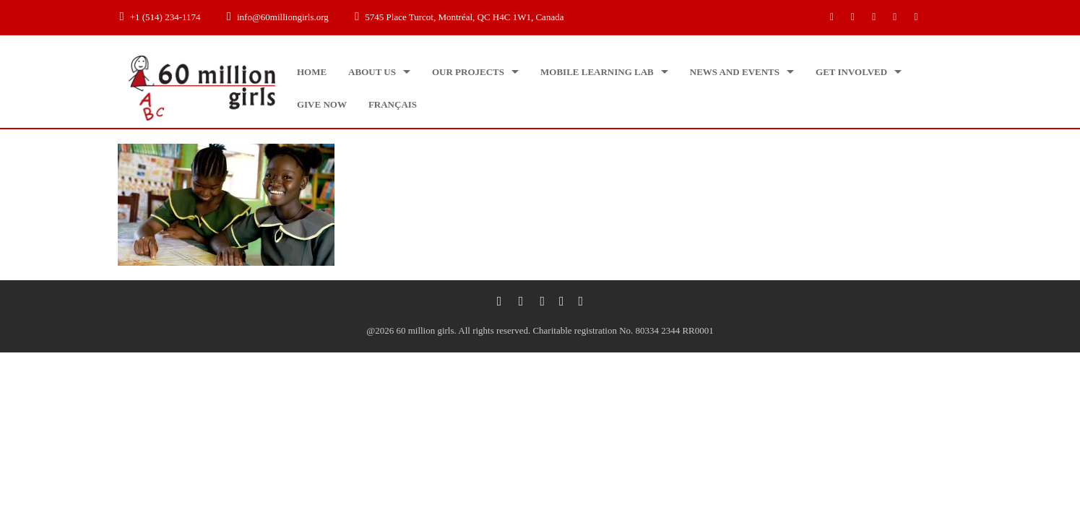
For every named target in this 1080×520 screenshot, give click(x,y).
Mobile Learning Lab (597, 71)
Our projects (468, 71)
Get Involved (851, 71)
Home (312, 71)
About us (372, 71)
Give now (322, 104)
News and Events (734, 71)
